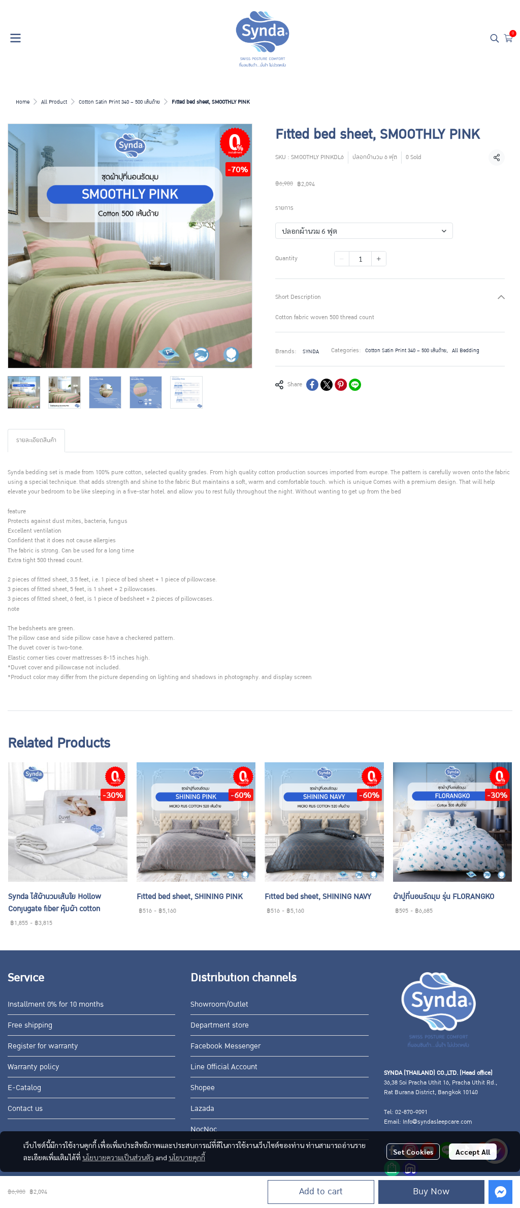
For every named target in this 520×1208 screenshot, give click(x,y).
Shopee (202, 1087)
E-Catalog (24, 1087)
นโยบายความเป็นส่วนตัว (118, 1157)
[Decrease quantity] (342, 259)
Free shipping (30, 1025)
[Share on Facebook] (312, 385)
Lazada (202, 1108)
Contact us (25, 1108)
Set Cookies (413, 1151)
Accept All (473, 1151)
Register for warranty (43, 1046)
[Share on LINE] (355, 385)
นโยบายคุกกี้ (187, 1157)
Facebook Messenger (225, 1046)
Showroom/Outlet (219, 1004)
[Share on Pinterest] (341, 385)
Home (22, 102)
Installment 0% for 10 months (56, 1004)
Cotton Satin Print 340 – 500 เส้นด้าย (119, 102)
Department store (219, 1025)
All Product (54, 102)
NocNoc (203, 1129)
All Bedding (465, 350)
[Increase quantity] (379, 259)
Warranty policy (33, 1067)
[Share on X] (326, 385)
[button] (495, 38)
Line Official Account (223, 1067)
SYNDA (311, 351)
